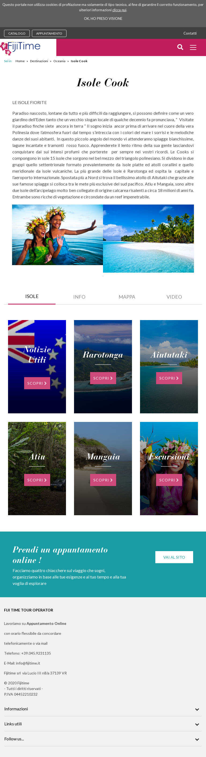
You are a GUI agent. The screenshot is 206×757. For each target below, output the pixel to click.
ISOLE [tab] (32, 296)
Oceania (59, 61)
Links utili (13, 723)
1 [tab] (103, 276)
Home (20, 61)
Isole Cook (79, 61)
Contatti (190, 33)
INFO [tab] (79, 297)
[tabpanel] (57, 235)
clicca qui (119, 10)
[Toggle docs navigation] (194, 48)
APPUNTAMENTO (49, 33)
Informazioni (16, 708)
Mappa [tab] (127, 297)
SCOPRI (37, 383)
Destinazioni (39, 61)
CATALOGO (16, 33)
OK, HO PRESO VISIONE (103, 18)
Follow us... (14, 738)
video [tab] (174, 297)
